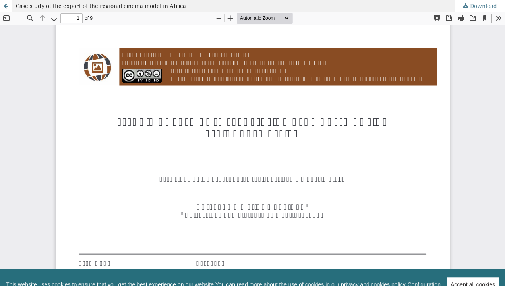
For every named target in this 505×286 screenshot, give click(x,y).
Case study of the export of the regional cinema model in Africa (101, 6)
